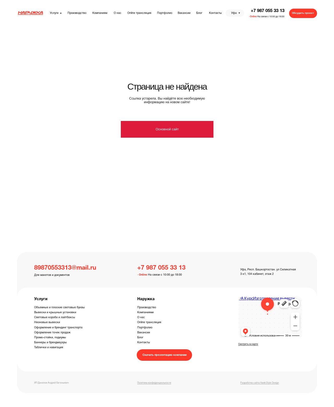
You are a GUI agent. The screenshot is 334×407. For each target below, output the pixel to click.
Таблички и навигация (48, 347)
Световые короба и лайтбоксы (54, 317)
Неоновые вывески (47, 322)
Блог (140, 337)
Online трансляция (149, 322)
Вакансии (143, 332)
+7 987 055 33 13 (267, 11)
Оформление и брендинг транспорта (58, 327)
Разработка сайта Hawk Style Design (259, 383)
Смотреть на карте (248, 344)
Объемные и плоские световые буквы (59, 307)
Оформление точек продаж (52, 332)
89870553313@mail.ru (65, 268)
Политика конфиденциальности (154, 383)
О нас (141, 317)
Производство (146, 307)
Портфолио (144, 327)
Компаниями (145, 312)
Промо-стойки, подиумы (50, 337)
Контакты (143, 342)
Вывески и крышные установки (55, 312)
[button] (303, 13)
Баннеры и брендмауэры (50, 342)
